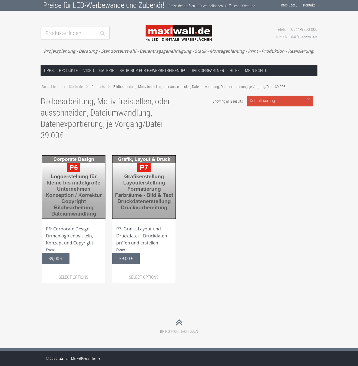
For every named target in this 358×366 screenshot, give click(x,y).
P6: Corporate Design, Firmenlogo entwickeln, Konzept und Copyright (73, 209)
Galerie (106, 70)
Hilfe (235, 70)
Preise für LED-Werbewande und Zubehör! (103, 5)
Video (88, 70)
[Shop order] (280, 101)
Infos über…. (289, 5)
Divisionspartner (207, 70)
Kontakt (309, 5)
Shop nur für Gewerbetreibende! (152, 70)
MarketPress (80, 358)
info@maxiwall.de (303, 36)
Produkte (68, 70)
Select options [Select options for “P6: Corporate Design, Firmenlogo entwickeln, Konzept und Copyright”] (73, 277)
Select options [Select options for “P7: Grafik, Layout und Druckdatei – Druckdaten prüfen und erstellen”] (143, 277)
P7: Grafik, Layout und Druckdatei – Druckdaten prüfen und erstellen (143, 209)
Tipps (48, 70)
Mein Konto (256, 70)
